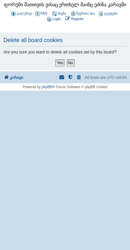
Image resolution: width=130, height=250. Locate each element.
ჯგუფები (108, 13)
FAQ (41, 13)
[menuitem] (53, 19)
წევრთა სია (83, 13)
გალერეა (21, 13)
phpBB (47, 87)
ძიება (59, 13)
